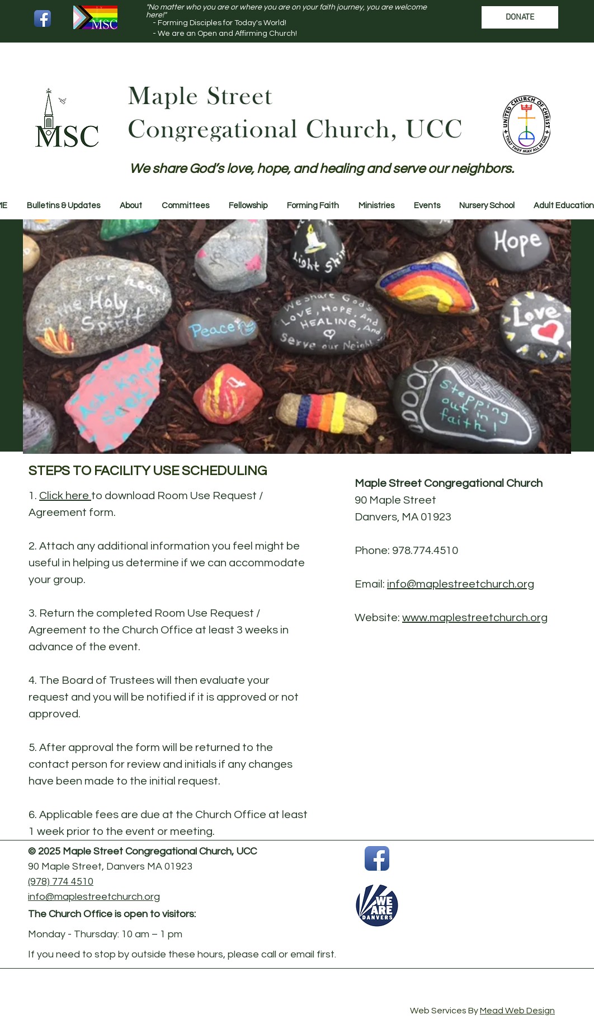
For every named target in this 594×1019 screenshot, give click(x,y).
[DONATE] (520, 17)
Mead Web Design (517, 1010)
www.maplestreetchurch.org (475, 617)
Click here (65, 495)
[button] (63, 206)
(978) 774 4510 (60, 881)
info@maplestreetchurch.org (460, 584)
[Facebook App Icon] (42, 18)
